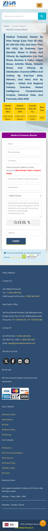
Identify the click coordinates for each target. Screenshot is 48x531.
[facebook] (13, 361)
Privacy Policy (16, 257)
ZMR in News (8, 468)
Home (6, 26)
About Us (7, 448)
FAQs (5, 424)
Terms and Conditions (12, 453)
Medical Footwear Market (17, 30)
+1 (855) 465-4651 (32, 296)
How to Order (9, 414)
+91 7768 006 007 (18, 320)
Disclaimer (7, 419)
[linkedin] (20, 361)
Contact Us (7, 458)
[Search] (42, 16)
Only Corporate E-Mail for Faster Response (23, 170)
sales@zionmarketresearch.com (21, 343)
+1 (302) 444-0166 (13, 293)
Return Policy (8, 429)
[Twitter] (6, 361)
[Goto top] (43, 522)
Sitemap (6, 434)
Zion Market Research (24, 528)
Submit (16, 241)
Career (6, 473)
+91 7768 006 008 (34, 320)
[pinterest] (27, 361)
